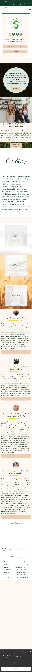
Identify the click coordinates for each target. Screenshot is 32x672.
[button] (26, 8)
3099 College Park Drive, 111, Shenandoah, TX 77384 (15, 40)
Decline (16, 663)
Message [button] (15, 52)
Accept (16, 669)
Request (16, 352)
